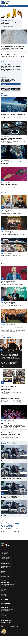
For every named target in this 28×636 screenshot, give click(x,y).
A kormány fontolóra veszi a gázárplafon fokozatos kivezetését (14, 74)
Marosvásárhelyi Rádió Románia (6, 578)
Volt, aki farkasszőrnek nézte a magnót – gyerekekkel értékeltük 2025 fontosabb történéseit (14, 78)
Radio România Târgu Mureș (5, 573)
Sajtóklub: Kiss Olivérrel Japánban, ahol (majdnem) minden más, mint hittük (14, 434)
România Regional (4, 591)
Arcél (2, 384)
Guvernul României (4, 611)
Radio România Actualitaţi (5, 549)
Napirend (2, 47)
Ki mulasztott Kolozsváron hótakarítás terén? (14, 42)
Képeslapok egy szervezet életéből (14, 399)
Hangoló (2, 55)
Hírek (2, 111)
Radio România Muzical (4, 553)
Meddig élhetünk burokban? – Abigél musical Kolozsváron (14, 416)
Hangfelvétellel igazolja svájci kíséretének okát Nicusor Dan (14, 68)
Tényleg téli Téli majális (14, 66)
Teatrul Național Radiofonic (5, 559)
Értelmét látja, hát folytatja (14, 274)
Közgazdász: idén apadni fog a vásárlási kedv (14, 18)
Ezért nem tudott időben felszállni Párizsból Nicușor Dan (14, 76)
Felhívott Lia (14, 507)
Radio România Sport (4, 554)
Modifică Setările (4, 623)
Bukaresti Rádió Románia (5, 576)
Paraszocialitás (14, 453)
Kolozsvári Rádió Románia (5, 577)
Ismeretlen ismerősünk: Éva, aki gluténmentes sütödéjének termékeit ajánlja (14, 489)
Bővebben (2, 396)
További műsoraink (6, 335)
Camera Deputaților (4, 615)
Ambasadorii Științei (4, 595)
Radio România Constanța (5, 568)
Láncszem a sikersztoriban (14, 319)
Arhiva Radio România (4, 586)
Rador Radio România (4, 600)
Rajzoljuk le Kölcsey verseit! (14, 57)
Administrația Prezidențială (5, 610)
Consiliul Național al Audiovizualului (6, 616)
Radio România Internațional (5, 555)
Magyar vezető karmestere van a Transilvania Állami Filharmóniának (14, 71)
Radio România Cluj (4, 567)
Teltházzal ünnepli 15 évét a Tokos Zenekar (14, 224)
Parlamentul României (4, 612)
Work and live (3, 596)
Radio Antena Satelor (4, 550)
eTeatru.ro (2, 560)
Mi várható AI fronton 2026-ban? (14, 176)
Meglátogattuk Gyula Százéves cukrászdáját (14, 247)
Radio (2, 590)
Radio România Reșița (4, 572)
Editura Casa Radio (4, 585)
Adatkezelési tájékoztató (6, 621)
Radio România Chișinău (5, 558)
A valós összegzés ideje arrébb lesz (14, 295)
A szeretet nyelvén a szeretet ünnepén (14, 471)
